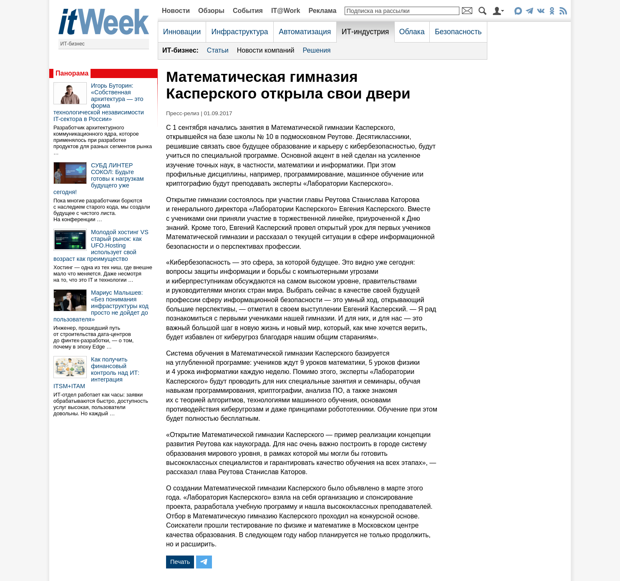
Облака (412, 32)
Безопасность (458, 32)
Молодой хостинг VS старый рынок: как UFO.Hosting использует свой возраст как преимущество (101, 245)
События (248, 10)
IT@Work (285, 10)
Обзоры (211, 10)
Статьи (218, 50)
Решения (316, 50)
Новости (176, 10)
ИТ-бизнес (72, 44)
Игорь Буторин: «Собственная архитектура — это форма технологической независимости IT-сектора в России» (98, 102)
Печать (180, 561)
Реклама (322, 10)
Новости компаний (266, 50)
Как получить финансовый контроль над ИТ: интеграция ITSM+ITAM (96, 372)
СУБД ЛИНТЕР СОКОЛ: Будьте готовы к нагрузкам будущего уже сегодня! (98, 178)
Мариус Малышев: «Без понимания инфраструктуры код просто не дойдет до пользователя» (101, 306)
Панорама (71, 73)
